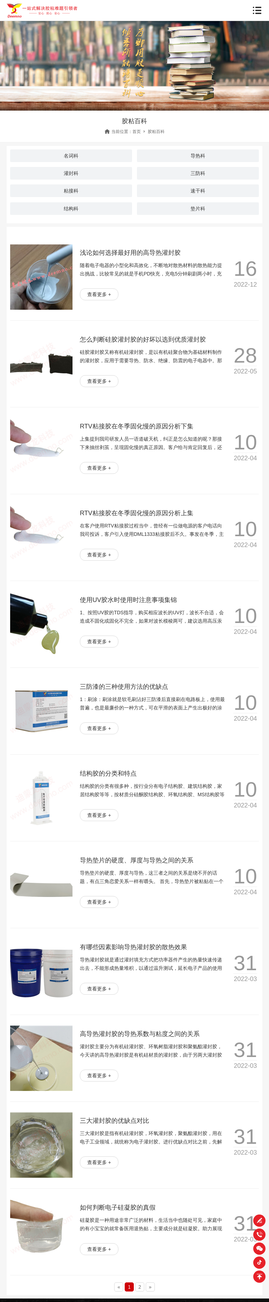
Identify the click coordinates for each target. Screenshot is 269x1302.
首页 (136, 131)
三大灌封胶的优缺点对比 (114, 1120)
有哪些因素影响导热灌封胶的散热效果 (133, 947)
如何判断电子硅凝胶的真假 (118, 1207)
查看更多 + (99, 294)
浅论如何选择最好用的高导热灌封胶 (130, 252)
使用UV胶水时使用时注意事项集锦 (128, 599)
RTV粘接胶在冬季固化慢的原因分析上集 (136, 513)
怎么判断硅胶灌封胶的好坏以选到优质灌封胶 (143, 339)
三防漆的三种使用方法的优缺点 (124, 686)
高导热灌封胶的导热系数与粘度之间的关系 (140, 1033)
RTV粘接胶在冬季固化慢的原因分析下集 (136, 426)
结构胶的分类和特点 (108, 773)
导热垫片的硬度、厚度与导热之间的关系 (136, 860)
